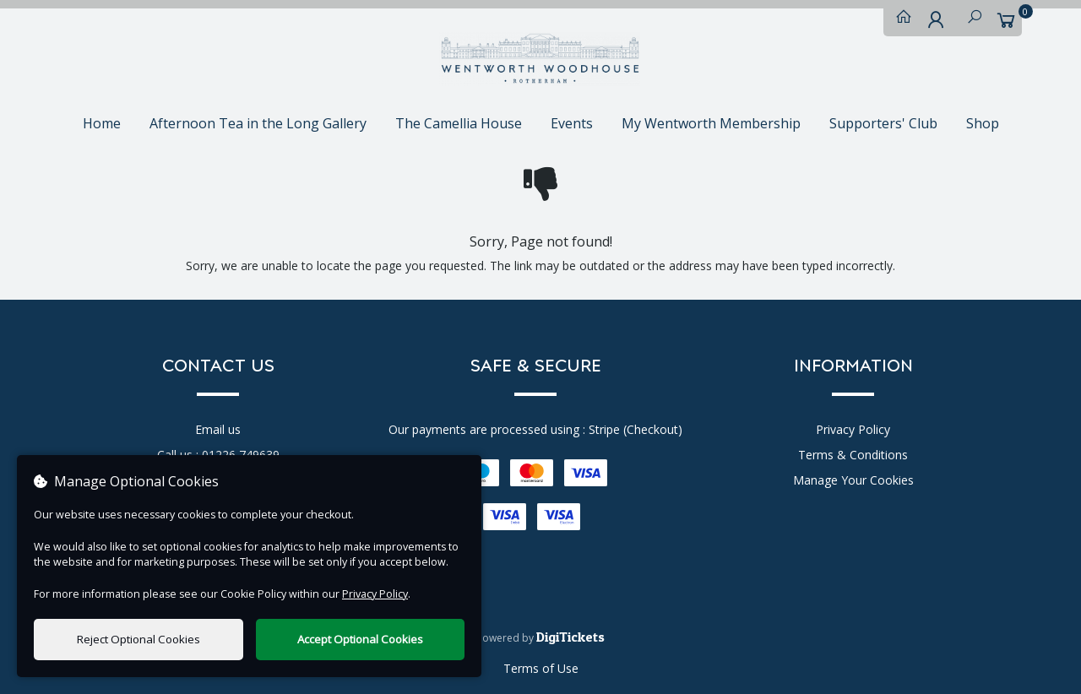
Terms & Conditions (853, 455)
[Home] (899, 20)
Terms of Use (541, 668)
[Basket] (1006, 20)
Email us (218, 429)
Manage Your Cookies (853, 480)
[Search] (970, 20)
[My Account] (935, 20)
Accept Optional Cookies (360, 639)
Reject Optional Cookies (138, 639)
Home (102, 123)
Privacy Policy (853, 429)
